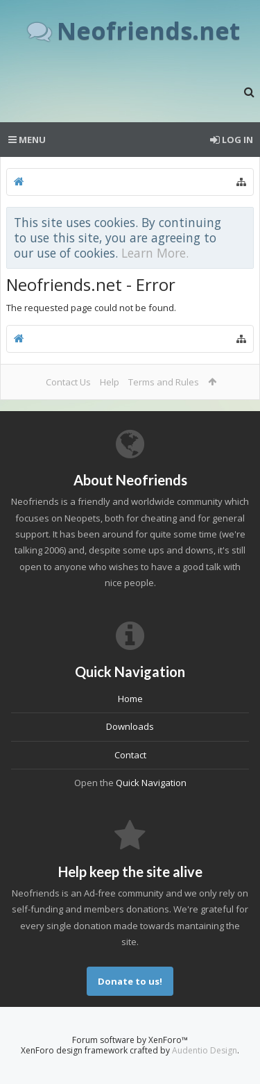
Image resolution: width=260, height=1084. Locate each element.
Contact (130, 755)
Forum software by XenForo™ (130, 1040)
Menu (27, 139)
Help (109, 382)
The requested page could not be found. (91, 307)
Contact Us (68, 382)
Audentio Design (204, 1050)
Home (130, 698)
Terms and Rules (163, 382)
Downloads (130, 726)
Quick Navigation (151, 782)
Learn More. (155, 252)
